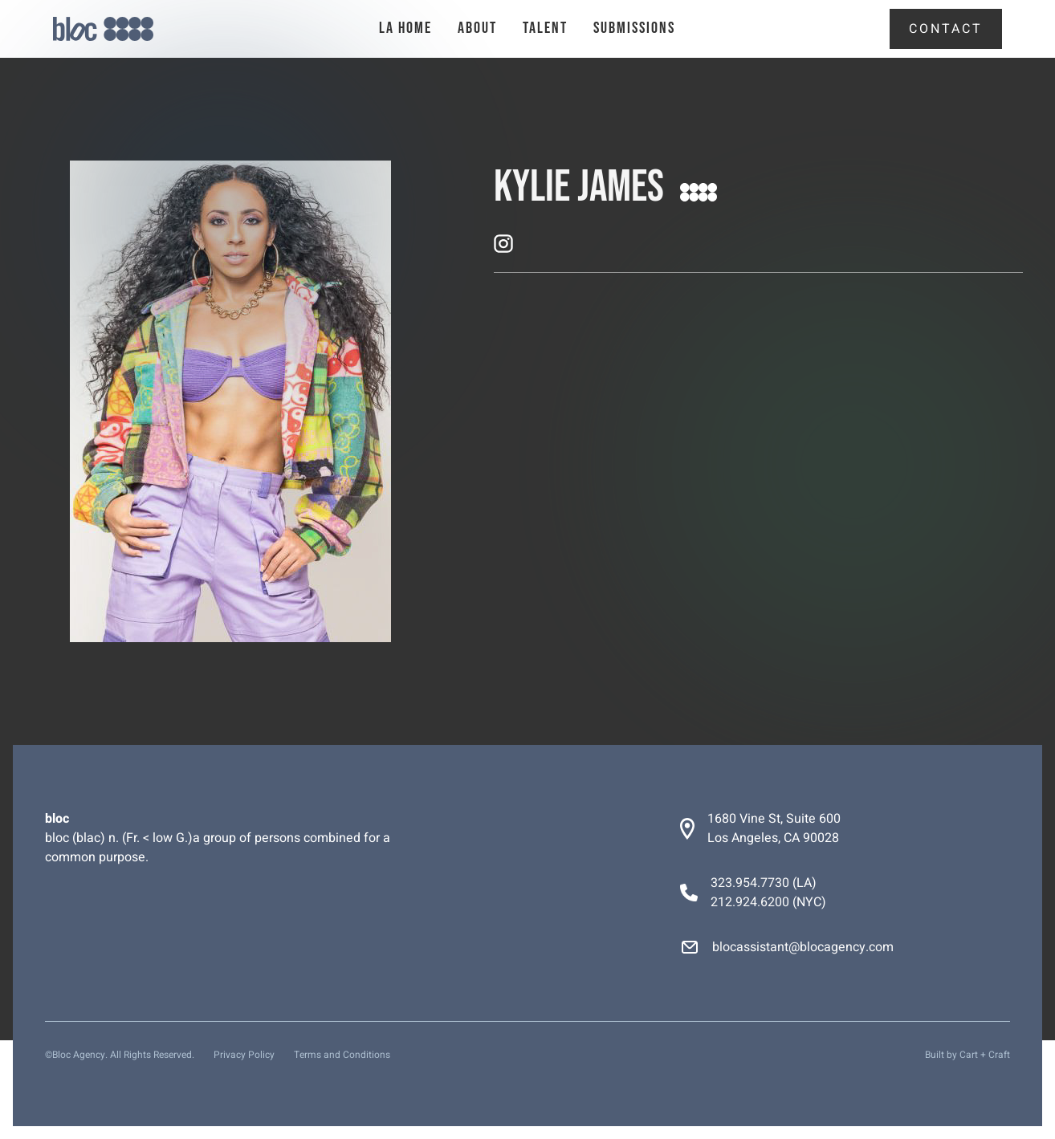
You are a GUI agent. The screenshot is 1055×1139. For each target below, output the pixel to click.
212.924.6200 (750, 902)
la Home (405, 28)
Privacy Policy (244, 1054)
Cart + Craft (984, 1054)
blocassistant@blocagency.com (803, 947)
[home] (130, 29)
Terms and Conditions (342, 1054)
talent (545, 28)
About (477, 28)
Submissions (634, 28)
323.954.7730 (750, 883)
